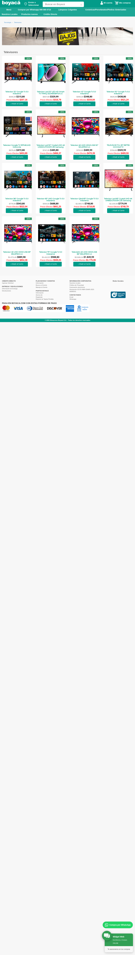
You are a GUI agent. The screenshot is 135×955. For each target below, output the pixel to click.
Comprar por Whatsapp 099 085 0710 (34, 10)
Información (40, 283)
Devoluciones (6, 291)
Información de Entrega (9, 288)
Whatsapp (73, 299)
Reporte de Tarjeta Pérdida (44, 299)
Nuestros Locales (10, 14)
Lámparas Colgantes (67, 10)
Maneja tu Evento (41, 287)
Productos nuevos (29, 14)
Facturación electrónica (77, 287)
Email (71, 297)
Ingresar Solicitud (7, 283)
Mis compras (123, 3)
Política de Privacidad (77, 285)
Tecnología (7, 22)
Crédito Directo (50, 14)
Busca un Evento (41, 285)
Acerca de (39, 295)
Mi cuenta (106, 3)
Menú (7, 9)
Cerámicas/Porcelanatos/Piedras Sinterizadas (105, 10)
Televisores (18, 22)
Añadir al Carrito (17, 104)
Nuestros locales (75, 283)
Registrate (39, 297)
